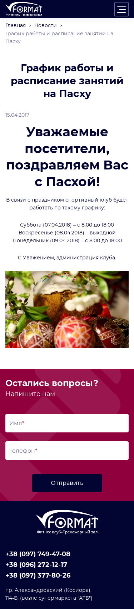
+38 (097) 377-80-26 (37, 576)
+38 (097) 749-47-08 (37, 554)
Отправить (67, 483)
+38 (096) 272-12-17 (36, 565)
